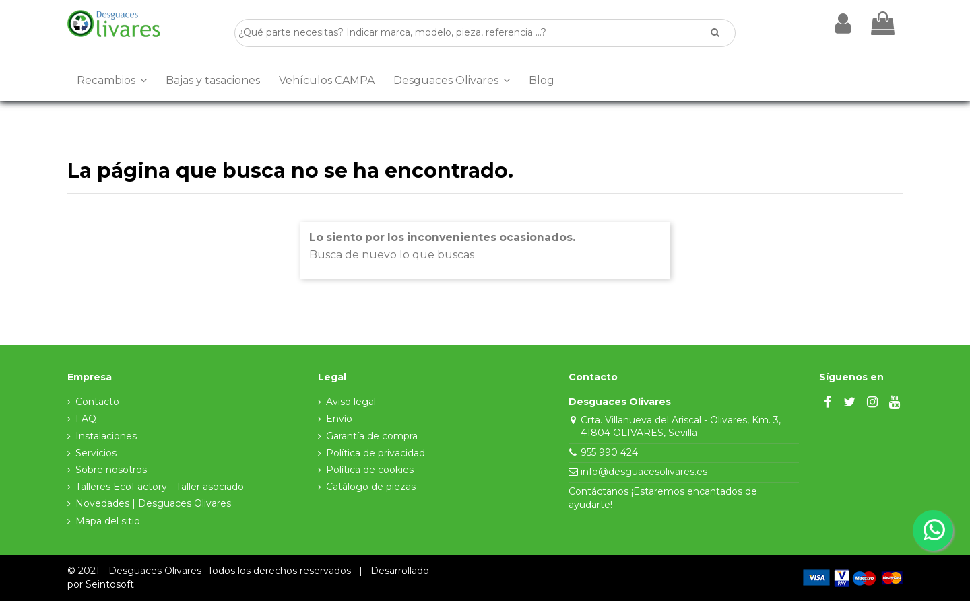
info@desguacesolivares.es (644, 472)
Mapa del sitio (107, 521)
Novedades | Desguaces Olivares (153, 503)
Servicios (96, 453)
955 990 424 (609, 452)
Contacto (97, 402)
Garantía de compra (372, 436)
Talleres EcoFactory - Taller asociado (159, 487)
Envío (339, 419)
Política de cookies (370, 470)
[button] (111, 81)
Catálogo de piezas (371, 487)
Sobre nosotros (111, 470)
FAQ (85, 419)
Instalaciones (106, 436)
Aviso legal (351, 402)
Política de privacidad (375, 453)
